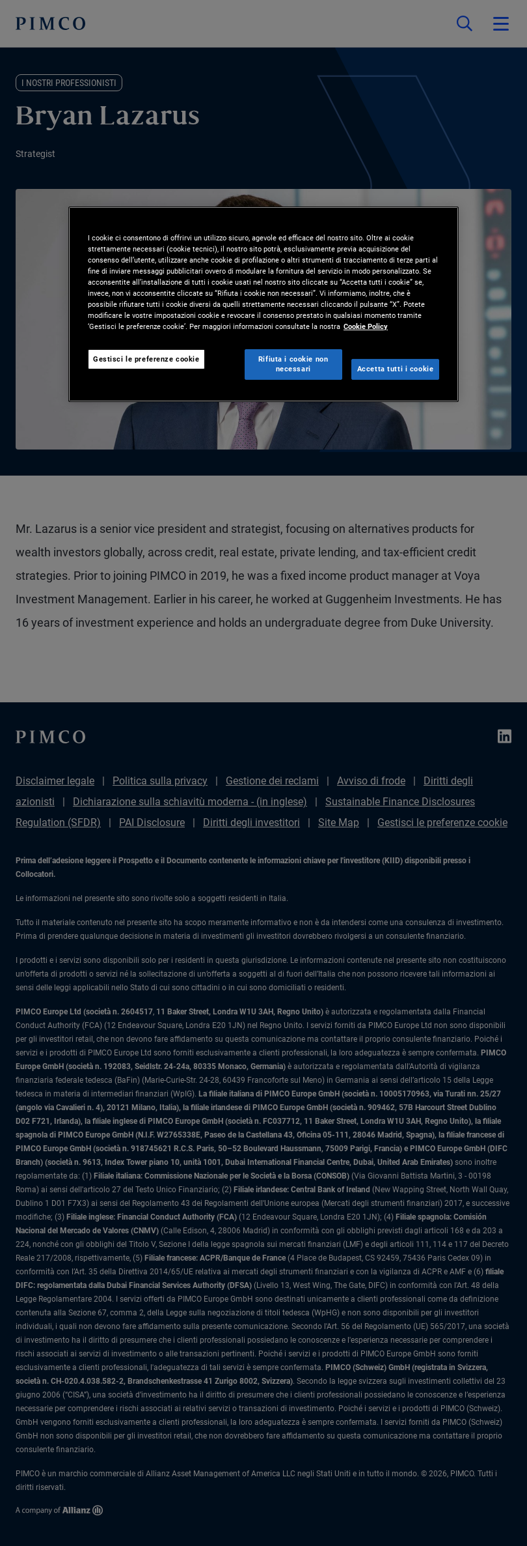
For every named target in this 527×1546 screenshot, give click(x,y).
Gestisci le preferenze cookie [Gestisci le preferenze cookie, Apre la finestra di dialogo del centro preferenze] (146, 358)
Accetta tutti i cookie (395, 368)
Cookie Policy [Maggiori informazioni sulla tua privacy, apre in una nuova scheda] (366, 326)
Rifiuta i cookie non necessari (293, 363)
